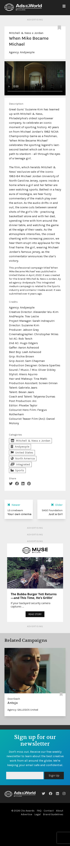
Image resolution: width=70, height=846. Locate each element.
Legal (37, 814)
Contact (49, 810)
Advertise (26, 814)
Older (57, 505)
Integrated (20, 464)
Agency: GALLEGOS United (22, 709)
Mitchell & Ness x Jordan (26, 33)
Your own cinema (19, 514)
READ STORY (34, 614)
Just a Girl (56, 514)
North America (23, 458)
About (59, 810)
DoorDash (13, 698)
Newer (13, 505)
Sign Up (54, 775)
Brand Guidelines (53, 814)
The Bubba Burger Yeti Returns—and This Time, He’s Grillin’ (34, 596)
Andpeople (27, 52)
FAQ (39, 810)
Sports (17, 470)
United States (22, 452)
